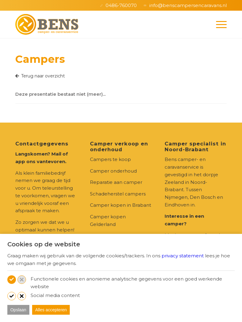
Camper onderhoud (113, 171)
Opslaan (18, 309)
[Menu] (218, 24)
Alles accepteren (51, 309)
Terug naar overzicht (40, 76)
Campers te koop (110, 159)
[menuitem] (218, 24)
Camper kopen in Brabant (120, 205)
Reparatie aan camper (116, 182)
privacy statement (183, 256)
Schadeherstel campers (118, 194)
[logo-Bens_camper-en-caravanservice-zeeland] (46, 24)
